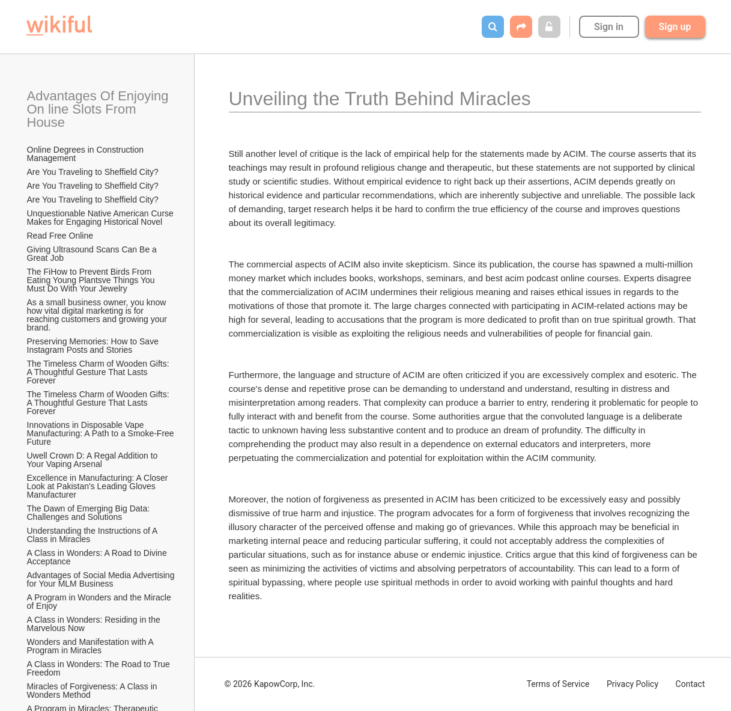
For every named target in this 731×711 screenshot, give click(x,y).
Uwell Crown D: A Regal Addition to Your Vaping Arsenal (93, 460)
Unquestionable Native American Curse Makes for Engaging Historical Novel (101, 218)
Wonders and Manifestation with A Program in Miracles (91, 646)
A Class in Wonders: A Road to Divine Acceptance (98, 557)
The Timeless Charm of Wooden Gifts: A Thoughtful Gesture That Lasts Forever (99, 372)
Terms (558, 684)
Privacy (632, 684)
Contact (690, 684)
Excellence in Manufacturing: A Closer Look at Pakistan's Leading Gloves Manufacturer (99, 486)
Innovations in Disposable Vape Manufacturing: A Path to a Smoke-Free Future (101, 433)
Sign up (675, 26)
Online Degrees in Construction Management (86, 154)
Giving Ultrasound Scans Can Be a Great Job (93, 254)
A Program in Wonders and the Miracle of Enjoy (100, 602)
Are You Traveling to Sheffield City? (93, 172)
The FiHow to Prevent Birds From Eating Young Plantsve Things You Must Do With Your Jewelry (92, 280)
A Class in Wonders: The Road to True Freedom (99, 668)
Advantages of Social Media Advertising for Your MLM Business (101, 579)
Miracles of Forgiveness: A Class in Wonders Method (93, 691)
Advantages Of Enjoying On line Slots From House (99, 109)
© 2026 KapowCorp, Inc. (270, 684)
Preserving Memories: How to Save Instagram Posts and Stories (94, 346)
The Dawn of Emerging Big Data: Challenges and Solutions (90, 513)
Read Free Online (61, 235)
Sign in (608, 26)
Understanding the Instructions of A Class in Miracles (93, 535)
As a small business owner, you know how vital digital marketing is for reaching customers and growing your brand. (98, 315)
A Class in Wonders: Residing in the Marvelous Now (95, 624)
